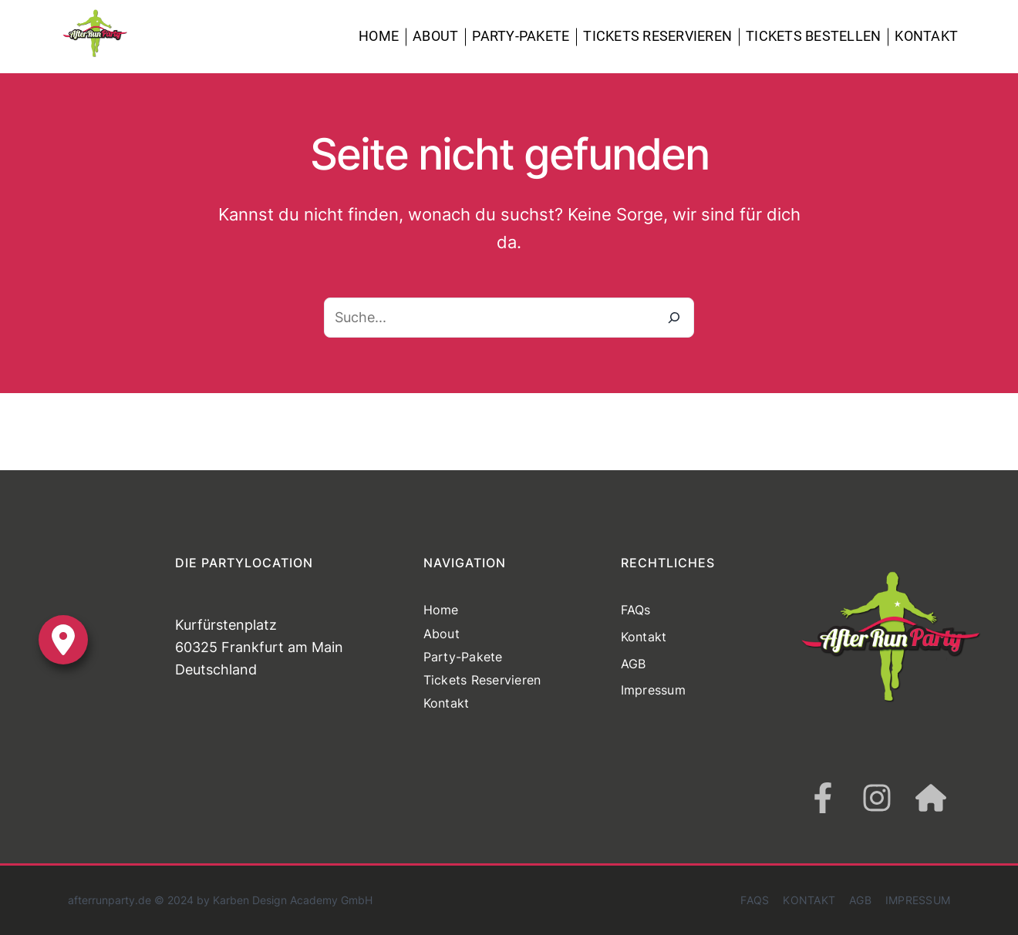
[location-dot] (63, 639)
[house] (931, 798)
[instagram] (877, 798)
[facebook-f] (823, 798)
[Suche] (674, 317)
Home (379, 36)
